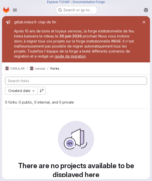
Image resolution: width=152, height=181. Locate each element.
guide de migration (70, 56)
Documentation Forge (89, 2)
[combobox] (21, 91)
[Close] (144, 22)
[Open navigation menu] (15, 10)
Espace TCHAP (58, 2)
